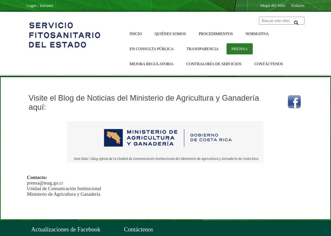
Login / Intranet (40, 5)
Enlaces (297, 5)
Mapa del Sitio (272, 5)
